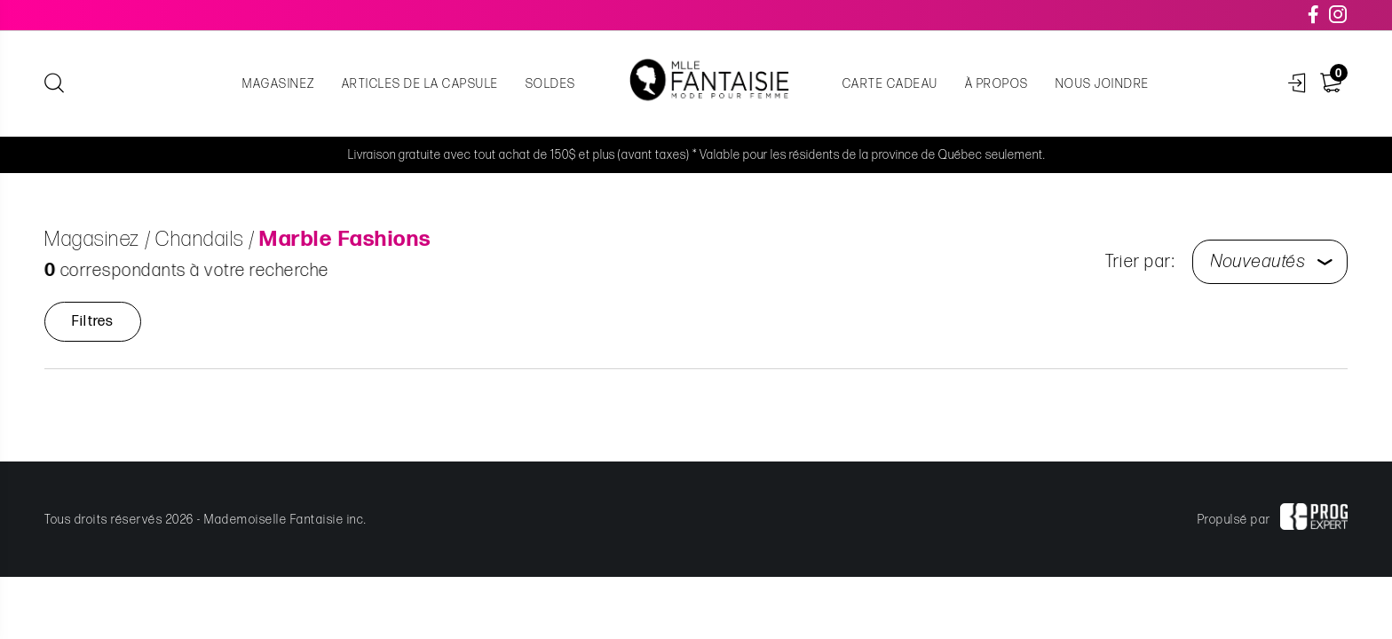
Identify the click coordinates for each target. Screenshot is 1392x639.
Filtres (93, 321)
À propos (997, 83)
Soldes (551, 83)
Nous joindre (1103, 83)
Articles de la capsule (420, 83)
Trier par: (1139, 261)
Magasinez (278, 83)
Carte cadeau (890, 83)
